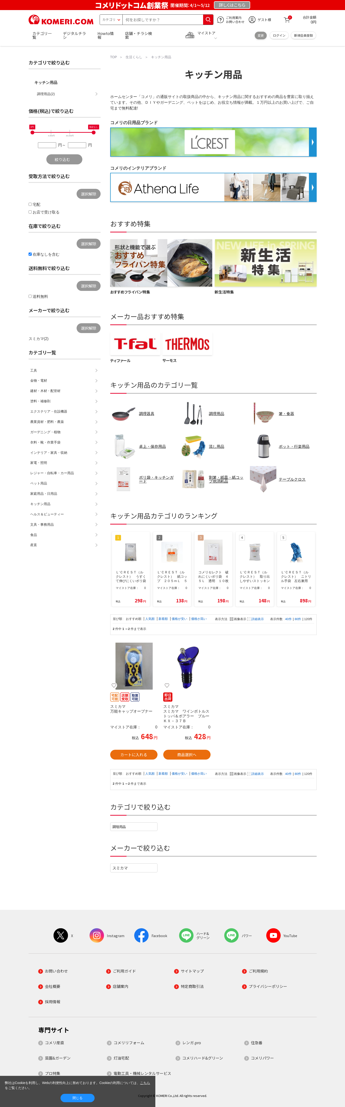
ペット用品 (38, 483)
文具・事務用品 (42, 524)
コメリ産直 (54, 1042)
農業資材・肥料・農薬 (47, 422)
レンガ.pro (191, 1042)
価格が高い (199, 619)
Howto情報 (105, 35)
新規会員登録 (303, 35)
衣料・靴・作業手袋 (45, 442)
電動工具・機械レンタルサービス (142, 1073)
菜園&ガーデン (58, 1058)
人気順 (150, 619)
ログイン (279, 35)
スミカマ (120, 868)
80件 (298, 619)
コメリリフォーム (129, 1042)
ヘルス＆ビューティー (47, 514)
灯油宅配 (121, 1058)
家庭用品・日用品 (43, 494)
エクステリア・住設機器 (48, 411)
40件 (288, 619)
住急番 (256, 1042)
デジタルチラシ (74, 35)
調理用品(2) (46, 94)
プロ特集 (52, 1073)
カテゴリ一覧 (42, 35)
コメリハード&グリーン (202, 1058)
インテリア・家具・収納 (48, 453)
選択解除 (88, 194)
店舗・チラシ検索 (138, 35)
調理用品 (119, 826)
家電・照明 (38, 463)
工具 (33, 370)
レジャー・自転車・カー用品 (52, 473)
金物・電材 (38, 380)
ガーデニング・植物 (45, 432)
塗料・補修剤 (40, 401)
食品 (33, 535)
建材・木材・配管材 (45, 391)
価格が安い (180, 619)
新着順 (163, 619)
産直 (33, 545)
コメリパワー (262, 1058)
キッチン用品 (45, 83)
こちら (145, 1083)
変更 (261, 35)
